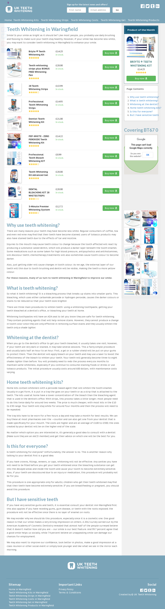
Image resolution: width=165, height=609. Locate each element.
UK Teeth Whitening (145, 594)
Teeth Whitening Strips (54, 20)
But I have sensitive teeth (144, 115)
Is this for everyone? (141, 111)
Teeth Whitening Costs (84, 20)
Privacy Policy (66, 589)
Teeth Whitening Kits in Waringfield (28, 592)
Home (8, 20)
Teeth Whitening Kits (26, 20)
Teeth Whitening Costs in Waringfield (29, 599)
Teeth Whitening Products (143, 20)
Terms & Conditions (70, 592)
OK (147, 155)
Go (117, 10)
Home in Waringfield (20, 589)
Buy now (111, 53)
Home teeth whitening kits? (145, 107)
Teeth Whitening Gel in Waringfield (28, 602)
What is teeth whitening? (144, 100)
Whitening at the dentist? (144, 104)
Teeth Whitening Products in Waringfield (31, 605)
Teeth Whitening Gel (113, 20)
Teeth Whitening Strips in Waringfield (29, 595)
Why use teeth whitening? (144, 97)
